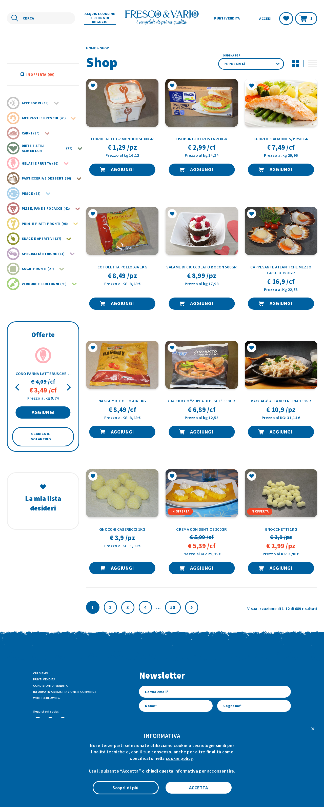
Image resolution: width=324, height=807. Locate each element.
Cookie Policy (178, 784)
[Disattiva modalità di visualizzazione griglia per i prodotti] (295, 64)
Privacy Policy (204, 784)
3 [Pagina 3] (128, 607)
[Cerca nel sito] (41, 18)
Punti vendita (227, 18)
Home (91, 48)
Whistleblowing (46, 698)
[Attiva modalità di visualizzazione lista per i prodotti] (312, 64)
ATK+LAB (77, 795)
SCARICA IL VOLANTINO (41, 436)
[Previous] (18, 387)
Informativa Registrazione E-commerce (64, 692)
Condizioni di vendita (50, 685)
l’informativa (203, 740)
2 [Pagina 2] (110, 607)
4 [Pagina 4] (145, 607)
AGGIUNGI (43, 412)
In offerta (40, 74)
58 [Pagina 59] (173, 607)
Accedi (265, 18)
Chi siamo (40, 673)
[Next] (68, 387)
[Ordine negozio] (251, 64)
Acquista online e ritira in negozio (100, 18)
